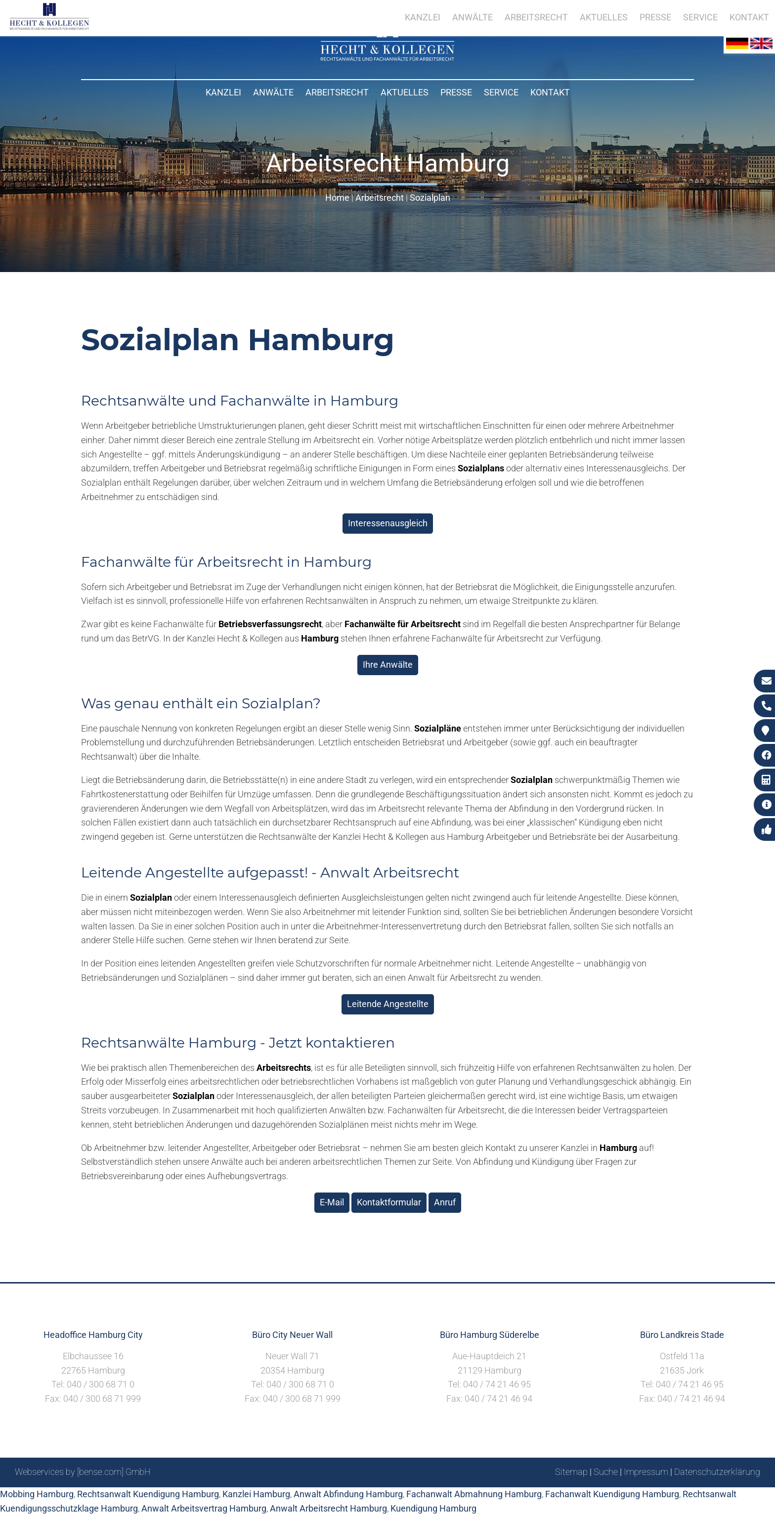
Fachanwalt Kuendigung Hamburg (612, 1494)
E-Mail (332, 1202)
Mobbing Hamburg (37, 1494)
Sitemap (571, 1472)
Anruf (445, 1202)
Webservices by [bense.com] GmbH (83, 1472)
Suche (606, 1472)
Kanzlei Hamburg (256, 1494)
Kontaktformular (389, 1202)
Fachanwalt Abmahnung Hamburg (474, 1494)
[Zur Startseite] (387, 57)
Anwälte (273, 92)
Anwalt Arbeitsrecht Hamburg (328, 1508)
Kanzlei (223, 92)
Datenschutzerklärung (717, 1472)
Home (337, 197)
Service (501, 92)
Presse (456, 92)
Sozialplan (430, 197)
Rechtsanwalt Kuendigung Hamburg (148, 1494)
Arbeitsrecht (337, 92)
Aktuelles (405, 92)
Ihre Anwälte (388, 664)
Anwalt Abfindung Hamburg (348, 1494)
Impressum (646, 1472)
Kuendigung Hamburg (433, 1508)
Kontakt (550, 92)
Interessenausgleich (388, 523)
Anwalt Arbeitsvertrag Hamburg (203, 1508)
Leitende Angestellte (388, 1004)
